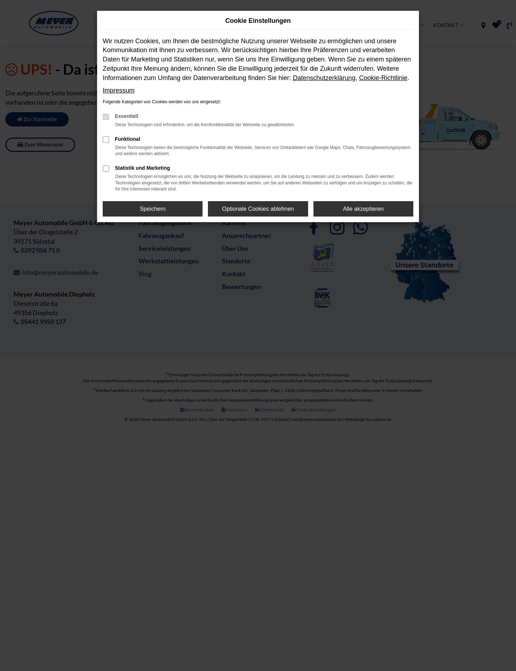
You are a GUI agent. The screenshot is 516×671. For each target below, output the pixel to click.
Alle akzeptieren (363, 209)
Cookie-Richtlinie (383, 77)
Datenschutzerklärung (324, 77)
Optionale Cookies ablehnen (258, 209)
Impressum (119, 90)
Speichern (153, 209)
